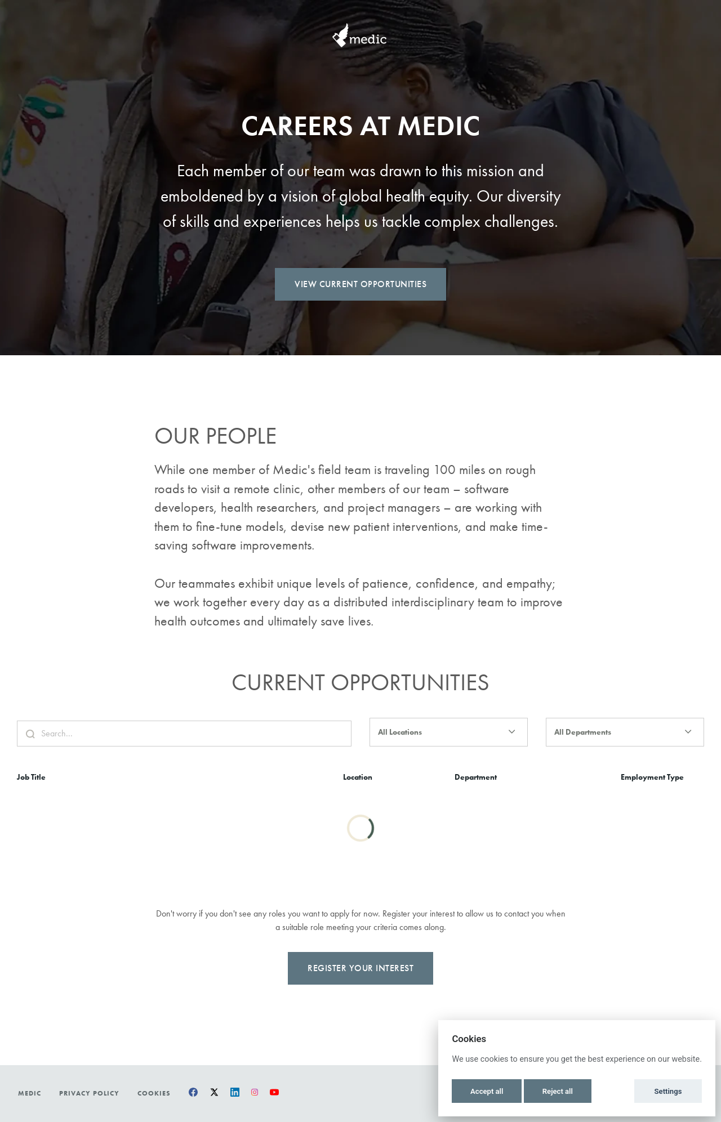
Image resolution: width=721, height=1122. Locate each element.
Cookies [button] (154, 1093)
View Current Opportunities (360, 284)
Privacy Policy (89, 1093)
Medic (29, 1093)
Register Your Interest (360, 981)
